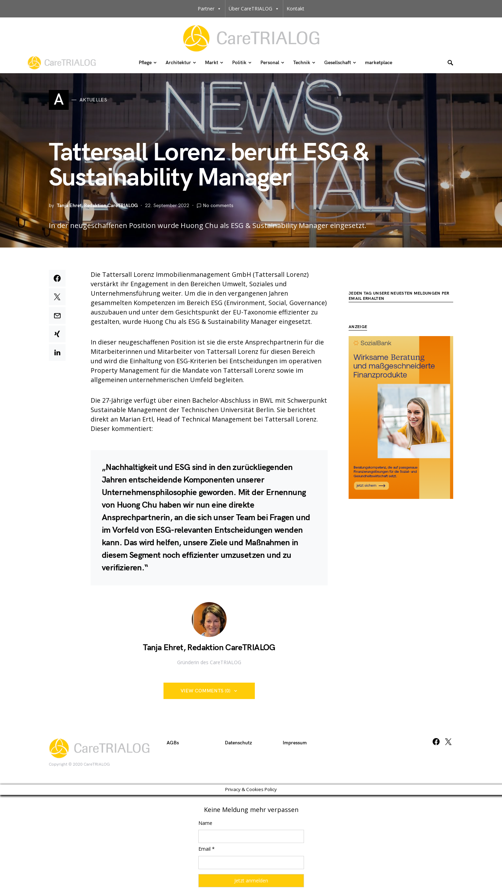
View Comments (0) (206, 691)
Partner (209, 8)
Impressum (295, 743)
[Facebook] (436, 741)
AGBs (173, 743)
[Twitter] (448, 741)
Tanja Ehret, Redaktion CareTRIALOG (97, 205)
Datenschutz (238, 743)
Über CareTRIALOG (254, 8)
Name (205, 823)
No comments (218, 205)
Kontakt (295, 8)
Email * (206, 848)
